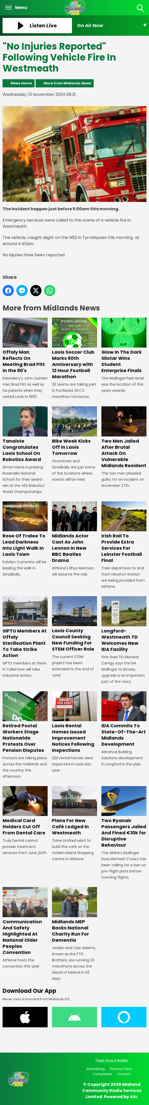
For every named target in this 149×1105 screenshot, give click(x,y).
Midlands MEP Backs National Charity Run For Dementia (74, 915)
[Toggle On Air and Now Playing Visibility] (111, 25)
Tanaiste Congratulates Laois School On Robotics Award (25, 434)
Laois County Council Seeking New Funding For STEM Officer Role (74, 624)
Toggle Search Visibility (141, 8)
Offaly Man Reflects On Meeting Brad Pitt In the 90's (25, 345)
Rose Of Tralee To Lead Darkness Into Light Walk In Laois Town (25, 529)
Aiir (133, 1097)
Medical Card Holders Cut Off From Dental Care (25, 811)
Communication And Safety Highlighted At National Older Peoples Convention (25, 921)
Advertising (95, 1068)
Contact (124, 1074)
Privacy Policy (121, 1068)
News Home (21, 83)
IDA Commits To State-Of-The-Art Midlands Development (123, 719)
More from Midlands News (67, 83)
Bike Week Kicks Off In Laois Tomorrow (74, 431)
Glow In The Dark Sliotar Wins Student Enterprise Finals (123, 345)
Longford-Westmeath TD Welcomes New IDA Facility (123, 624)
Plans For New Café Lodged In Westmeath (74, 811)
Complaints (102, 1074)
